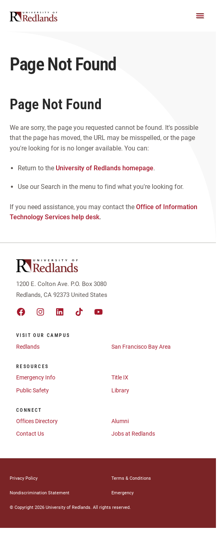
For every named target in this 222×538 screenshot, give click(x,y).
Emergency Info (35, 377)
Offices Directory (37, 421)
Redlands (28, 346)
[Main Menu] (200, 15)
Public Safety (32, 390)
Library (120, 390)
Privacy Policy (24, 478)
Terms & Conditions (131, 478)
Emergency (122, 493)
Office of (148, 207)
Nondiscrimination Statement (39, 493)
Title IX (119, 377)
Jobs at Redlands (133, 433)
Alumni (120, 421)
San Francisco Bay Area (141, 346)
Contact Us (30, 433)
